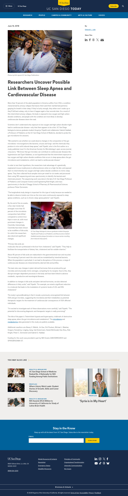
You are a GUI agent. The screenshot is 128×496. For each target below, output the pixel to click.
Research (27, 15)
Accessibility (84, 493)
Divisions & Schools (64, 487)
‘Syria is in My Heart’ (93, 401)
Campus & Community (62, 15)
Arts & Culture (85, 15)
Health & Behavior (38, 369)
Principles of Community (72, 459)
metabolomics (13, 322)
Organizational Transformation (74, 462)
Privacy (91, 493)
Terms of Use (74, 493)
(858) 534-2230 (13, 471)
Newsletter (42, 462)
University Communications (73, 466)
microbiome (57, 319)
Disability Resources (44, 469)
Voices (102, 15)
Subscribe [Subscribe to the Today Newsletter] (114, 6)
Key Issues (67, 469)
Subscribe (92, 440)
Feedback (98, 493)
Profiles (93, 395)
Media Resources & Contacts (47, 459)
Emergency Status (44, 466)
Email (31, 436)
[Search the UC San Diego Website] (123, 6)
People (42, 15)
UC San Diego (22, 6)
